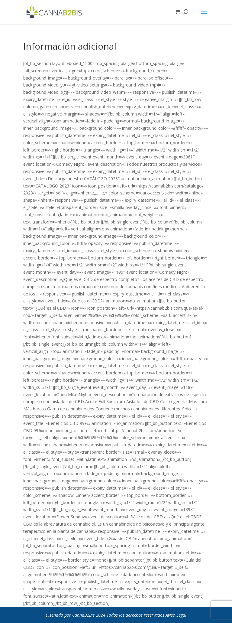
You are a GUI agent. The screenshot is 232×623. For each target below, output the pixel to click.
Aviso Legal (176, 615)
